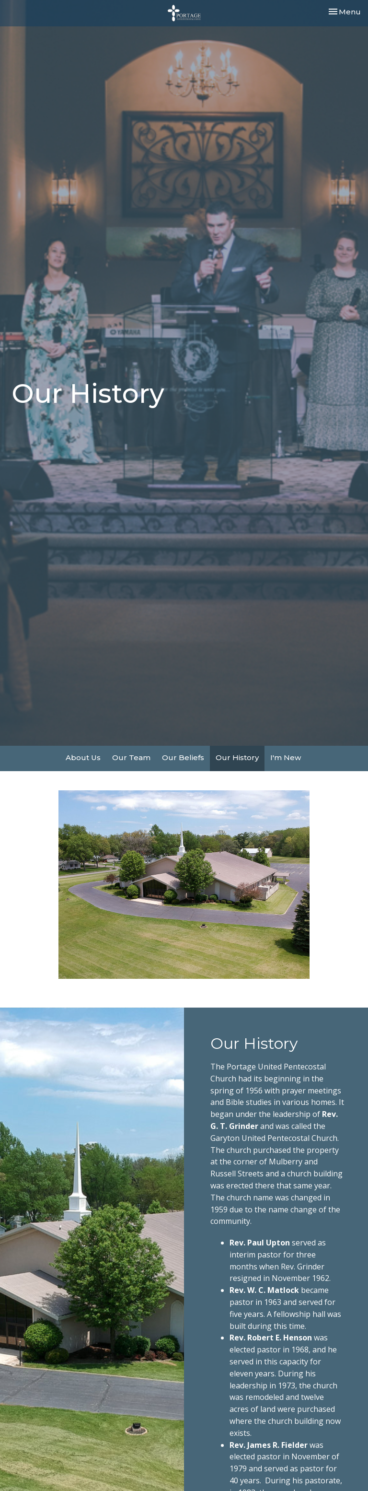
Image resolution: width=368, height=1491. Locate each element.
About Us (83, 757)
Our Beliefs (183, 757)
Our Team (131, 757)
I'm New (285, 757)
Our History (237, 757)
